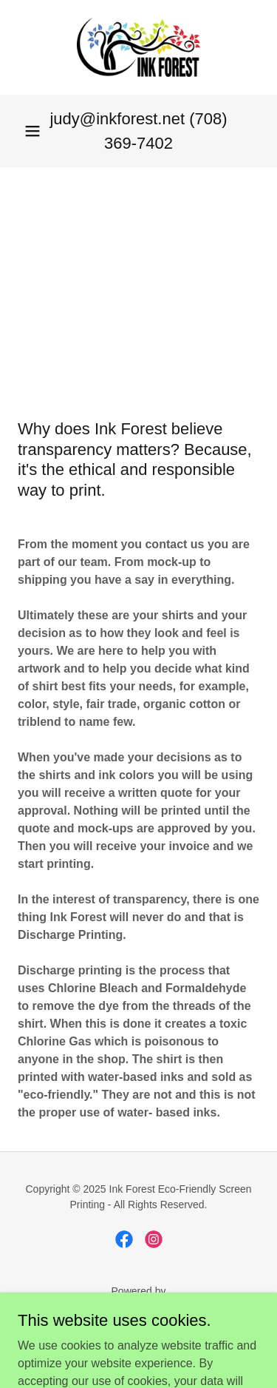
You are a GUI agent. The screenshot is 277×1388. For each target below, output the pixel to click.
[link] (138, 47)
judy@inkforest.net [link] (117, 119)
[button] (32, 131)
